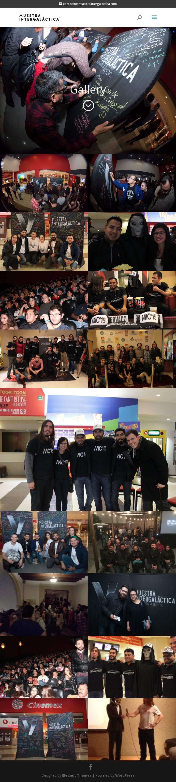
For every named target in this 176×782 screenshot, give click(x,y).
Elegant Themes (76, 775)
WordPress (124, 775)
